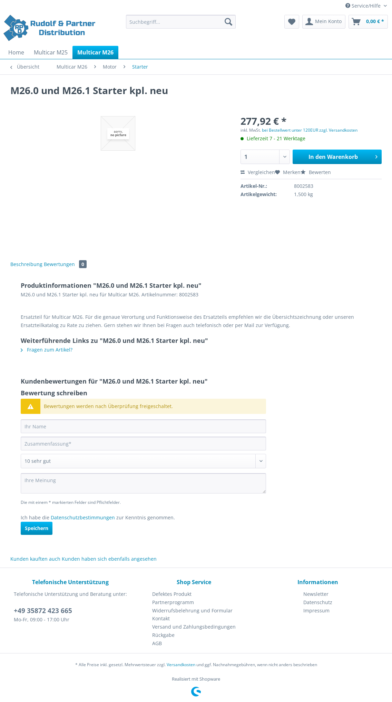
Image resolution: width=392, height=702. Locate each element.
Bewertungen (65, 264)
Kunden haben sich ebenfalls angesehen (109, 559)
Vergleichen (258, 172)
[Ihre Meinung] (143, 483)
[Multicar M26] (95, 52)
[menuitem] (181, 25)
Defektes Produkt (172, 594)
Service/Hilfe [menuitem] (363, 5)
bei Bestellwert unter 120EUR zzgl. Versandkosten (309, 130)
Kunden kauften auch (35, 559)
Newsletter (316, 594)
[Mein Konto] (323, 22)
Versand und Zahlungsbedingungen (194, 626)
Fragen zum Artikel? (46, 349)
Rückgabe (163, 635)
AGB (157, 643)
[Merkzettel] (291, 22)
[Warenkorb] (368, 22)
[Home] (16, 52)
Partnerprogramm (173, 602)
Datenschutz (317, 602)
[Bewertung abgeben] (143, 461)
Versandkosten (181, 665)
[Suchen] (228, 22)
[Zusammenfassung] (143, 443)
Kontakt (161, 618)
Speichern (36, 528)
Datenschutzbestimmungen (83, 517)
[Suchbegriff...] (181, 22)
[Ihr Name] (143, 426)
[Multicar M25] (50, 52)
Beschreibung (26, 264)
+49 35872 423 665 (43, 610)
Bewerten (316, 172)
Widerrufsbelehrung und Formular (192, 610)
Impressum (316, 610)
